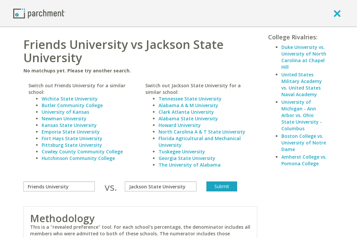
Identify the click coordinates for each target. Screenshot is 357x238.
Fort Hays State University (72, 138)
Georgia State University (187, 158)
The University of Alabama (190, 165)
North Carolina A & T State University (202, 132)
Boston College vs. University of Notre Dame (303, 142)
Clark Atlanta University (186, 112)
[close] (337, 13)
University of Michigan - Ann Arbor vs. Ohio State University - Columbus (301, 115)
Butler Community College (72, 105)
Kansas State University (69, 125)
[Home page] (39, 13)
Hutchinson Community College (78, 158)
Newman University (64, 118)
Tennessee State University (190, 99)
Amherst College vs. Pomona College (304, 160)
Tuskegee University (182, 151)
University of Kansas (65, 112)
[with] (160, 186)
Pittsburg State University (72, 145)
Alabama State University (188, 118)
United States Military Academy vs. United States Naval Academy (301, 84)
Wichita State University (70, 99)
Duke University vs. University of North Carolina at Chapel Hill (303, 57)
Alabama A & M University (188, 105)
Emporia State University (71, 132)
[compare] (59, 186)
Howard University (180, 125)
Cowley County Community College (82, 151)
